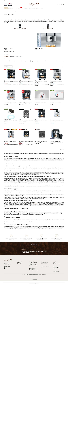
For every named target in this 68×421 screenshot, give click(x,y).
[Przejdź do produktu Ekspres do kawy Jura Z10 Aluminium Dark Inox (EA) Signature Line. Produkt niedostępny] (26, 113)
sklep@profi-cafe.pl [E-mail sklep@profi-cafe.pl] (8, 264)
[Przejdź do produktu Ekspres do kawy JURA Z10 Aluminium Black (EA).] (42, 113)
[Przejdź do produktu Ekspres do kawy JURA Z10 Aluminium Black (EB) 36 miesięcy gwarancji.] (26, 94)
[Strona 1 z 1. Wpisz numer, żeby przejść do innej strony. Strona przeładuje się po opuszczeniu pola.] (62, 66)
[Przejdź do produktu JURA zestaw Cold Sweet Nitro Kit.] (42, 94)
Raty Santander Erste (32, 268)
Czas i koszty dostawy (32, 264)
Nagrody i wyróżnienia (56, 271)
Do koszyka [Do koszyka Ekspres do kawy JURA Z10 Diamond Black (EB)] (10, 87)
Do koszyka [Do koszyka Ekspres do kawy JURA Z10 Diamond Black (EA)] (25, 146)
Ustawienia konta (19, 262)
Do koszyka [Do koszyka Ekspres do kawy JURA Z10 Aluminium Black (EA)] (40, 126)
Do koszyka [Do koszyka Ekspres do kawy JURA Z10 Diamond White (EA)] (56, 126)
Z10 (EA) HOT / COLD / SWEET (48, 28)
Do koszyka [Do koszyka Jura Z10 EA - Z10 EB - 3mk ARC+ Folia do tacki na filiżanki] (10, 126)
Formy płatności (31, 261)
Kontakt (54, 261)
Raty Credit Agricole (32, 269)
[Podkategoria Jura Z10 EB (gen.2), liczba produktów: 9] (49, 41)
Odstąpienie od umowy (44, 262)
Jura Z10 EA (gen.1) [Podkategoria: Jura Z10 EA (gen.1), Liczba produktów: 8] (12, 56)
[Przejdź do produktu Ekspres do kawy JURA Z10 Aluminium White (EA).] (11, 134)
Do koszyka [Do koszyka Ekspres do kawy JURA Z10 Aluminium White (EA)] (10, 146)
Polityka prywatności (44, 263)
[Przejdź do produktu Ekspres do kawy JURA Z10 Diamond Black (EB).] (11, 74)
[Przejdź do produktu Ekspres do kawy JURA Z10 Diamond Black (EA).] (26, 134)
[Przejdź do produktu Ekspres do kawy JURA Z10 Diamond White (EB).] (26, 74)
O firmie (54, 262)
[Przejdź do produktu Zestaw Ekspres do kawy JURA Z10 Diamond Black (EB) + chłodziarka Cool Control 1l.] (57, 134)
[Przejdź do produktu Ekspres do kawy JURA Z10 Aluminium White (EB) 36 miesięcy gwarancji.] (11, 94)
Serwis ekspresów (56, 268)
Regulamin (25, 251)
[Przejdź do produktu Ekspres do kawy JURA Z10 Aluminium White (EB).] (57, 74)
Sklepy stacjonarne (56, 270)
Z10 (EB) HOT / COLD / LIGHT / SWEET (20, 28)
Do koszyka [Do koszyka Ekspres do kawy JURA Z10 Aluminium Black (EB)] (40, 87)
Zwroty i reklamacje (32, 267)
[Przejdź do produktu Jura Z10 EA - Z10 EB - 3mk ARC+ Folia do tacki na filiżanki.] (11, 113)
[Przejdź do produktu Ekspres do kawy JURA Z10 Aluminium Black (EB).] (42, 74)
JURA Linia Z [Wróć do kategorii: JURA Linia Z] (7, 56)
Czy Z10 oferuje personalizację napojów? (12, 217)
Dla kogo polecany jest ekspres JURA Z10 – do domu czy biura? (16, 224)
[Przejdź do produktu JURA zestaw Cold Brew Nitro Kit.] (57, 94)
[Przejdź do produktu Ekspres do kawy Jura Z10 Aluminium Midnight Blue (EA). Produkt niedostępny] (42, 134)
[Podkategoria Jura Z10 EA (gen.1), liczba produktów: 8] (18, 41)
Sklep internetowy (33, 283)
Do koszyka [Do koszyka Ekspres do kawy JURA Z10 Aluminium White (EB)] (56, 87)
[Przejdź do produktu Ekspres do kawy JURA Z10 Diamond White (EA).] (57, 113)
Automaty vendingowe (56, 263)
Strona (61, 66)
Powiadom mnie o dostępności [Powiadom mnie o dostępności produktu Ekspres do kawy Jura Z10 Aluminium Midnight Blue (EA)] (39, 146)
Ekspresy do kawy (56, 266)
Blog (42, 261)
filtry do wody (35, 203)
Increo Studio (35, 279)
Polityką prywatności (26, 252)
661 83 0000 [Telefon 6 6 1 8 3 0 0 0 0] (7, 263)
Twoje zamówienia (19, 261)
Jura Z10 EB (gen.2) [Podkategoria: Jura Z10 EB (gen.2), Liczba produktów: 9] (19, 56)
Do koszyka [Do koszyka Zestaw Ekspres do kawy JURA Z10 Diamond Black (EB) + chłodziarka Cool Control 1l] (56, 146)
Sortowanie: (5, 64)
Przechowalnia (19, 263)
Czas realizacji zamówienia (33, 265)
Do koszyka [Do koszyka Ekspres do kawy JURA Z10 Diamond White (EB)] (25, 87)
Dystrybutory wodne (56, 267)
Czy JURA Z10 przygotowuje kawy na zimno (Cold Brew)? (15, 211)
